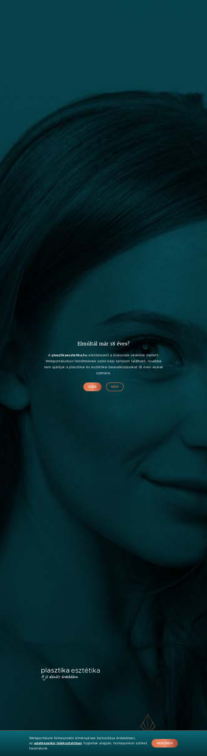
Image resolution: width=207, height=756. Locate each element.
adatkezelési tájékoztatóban (58, 743)
